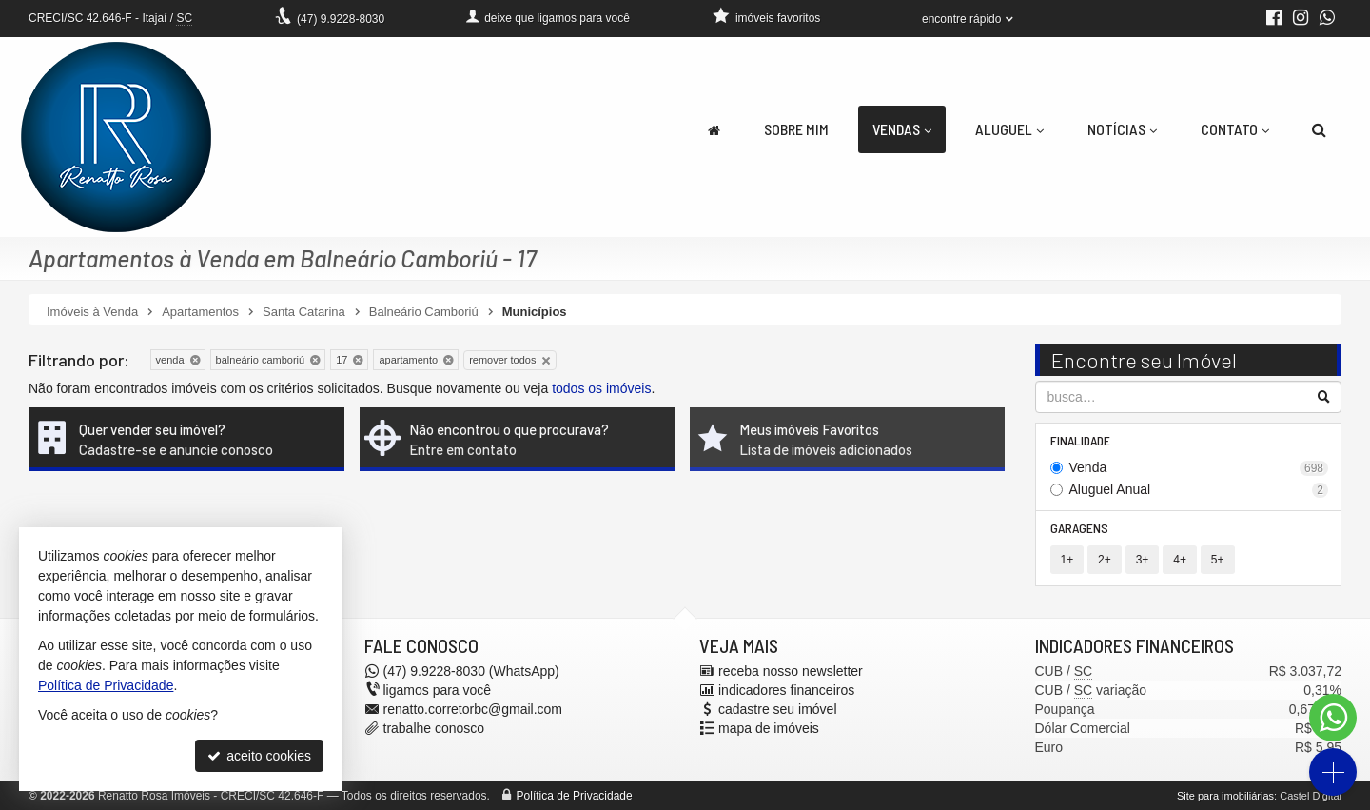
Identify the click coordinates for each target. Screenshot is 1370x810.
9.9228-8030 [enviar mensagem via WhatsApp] (340, 19)
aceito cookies (259, 755)
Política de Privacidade (575, 795)
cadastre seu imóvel (777, 709)
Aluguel (1009, 129)
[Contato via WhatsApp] (1333, 717)
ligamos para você (437, 690)
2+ (1104, 559)
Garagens (1079, 528)
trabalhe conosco (434, 728)
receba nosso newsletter (790, 671)
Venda (1199, 468)
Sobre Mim (796, 129)
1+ (1067, 559)
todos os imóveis (601, 388)
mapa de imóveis (768, 728)
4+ (1179, 559)
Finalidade (1080, 440)
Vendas (901, 129)
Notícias (1122, 129)
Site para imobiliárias (1225, 795)
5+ (1217, 559)
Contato (1235, 129)
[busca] (1319, 129)
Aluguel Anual (1199, 490)
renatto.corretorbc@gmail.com (473, 709)
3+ (1142, 559)
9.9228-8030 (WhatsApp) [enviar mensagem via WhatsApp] (471, 671)
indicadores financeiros (786, 690)
